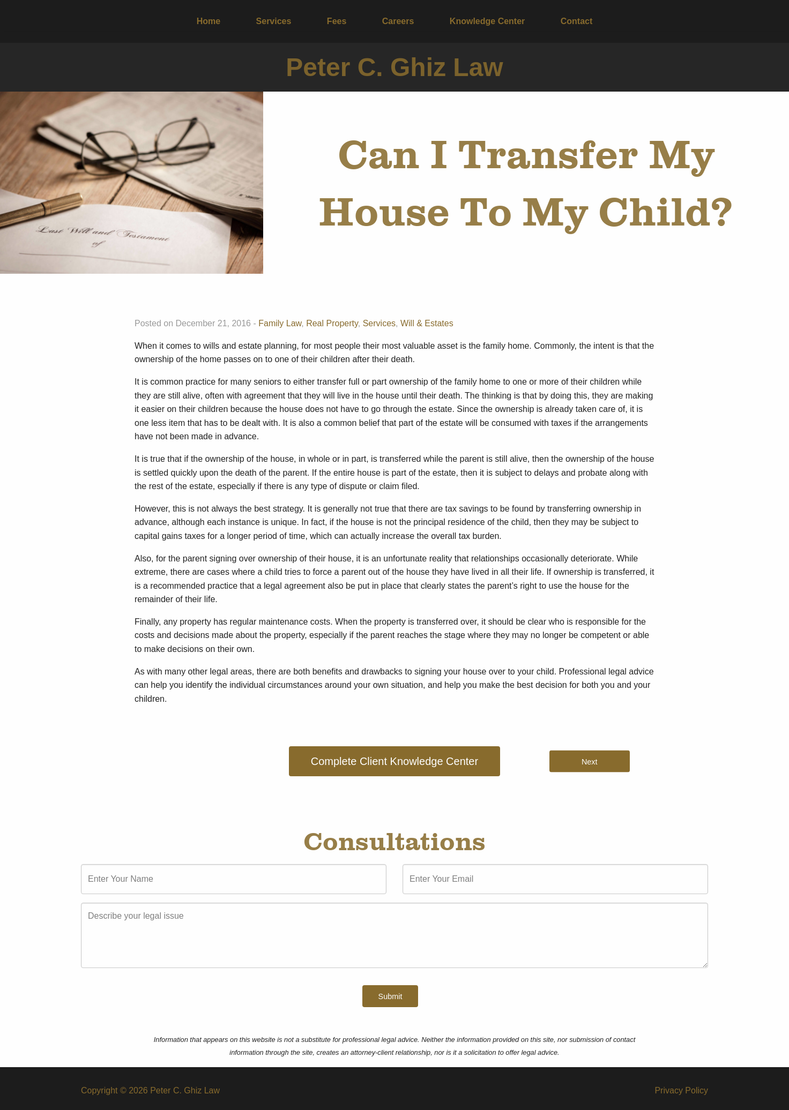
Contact (577, 21)
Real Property (332, 323)
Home (208, 21)
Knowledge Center (487, 21)
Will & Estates (426, 323)
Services (274, 21)
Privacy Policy (681, 1090)
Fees (336, 21)
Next (590, 761)
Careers (398, 21)
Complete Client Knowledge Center (394, 761)
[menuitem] (208, 21)
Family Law (279, 323)
